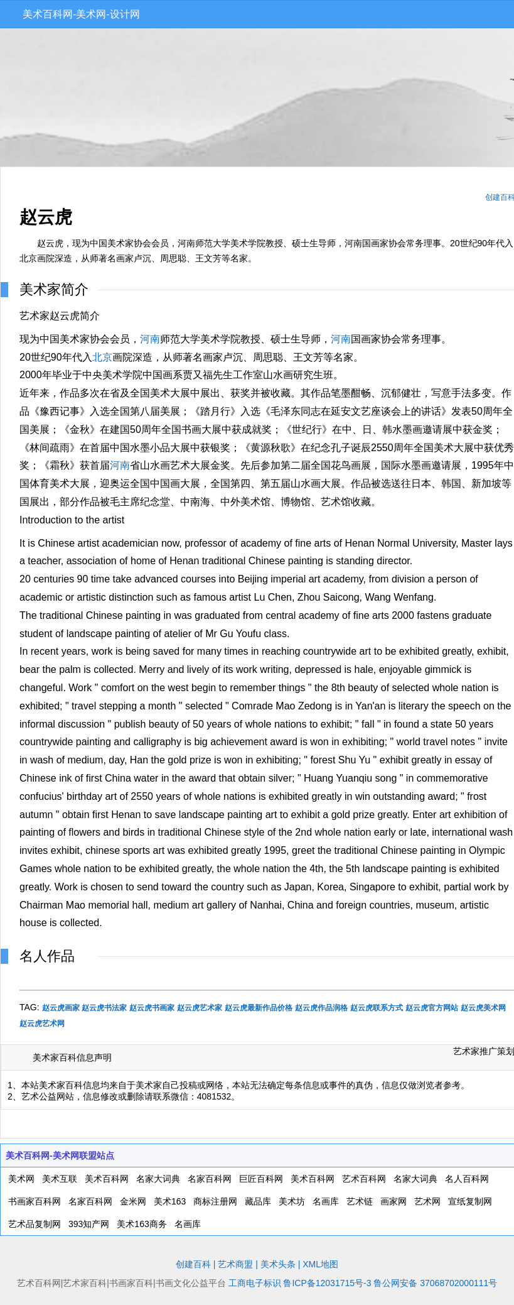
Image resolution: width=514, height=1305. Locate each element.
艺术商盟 (235, 1264)
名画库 (326, 1201)
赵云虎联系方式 (376, 1007)
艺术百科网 (364, 1179)
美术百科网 (107, 1179)
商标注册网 (215, 1201)
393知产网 (88, 1224)
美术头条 (278, 1264)
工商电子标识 (254, 1283)
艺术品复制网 (34, 1224)
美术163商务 (141, 1224)
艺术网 (427, 1201)
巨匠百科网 (261, 1179)
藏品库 (258, 1201)
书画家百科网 (34, 1201)
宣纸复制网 (470, 1201)
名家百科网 (210, 1179)
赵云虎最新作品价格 (258, 1007)
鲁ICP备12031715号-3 (327, 1283)
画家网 (393, 1201)
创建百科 (193, 1264)
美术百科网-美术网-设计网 (81, 14)
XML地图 (320, 1264)
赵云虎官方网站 (431, 1007)
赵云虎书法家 (104, 1007)
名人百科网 (467, 1179)
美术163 (170, 1201)
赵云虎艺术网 (42, 1023)
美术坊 (292, 1201)
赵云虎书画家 (151, 1007)
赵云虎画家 (61, 1007)
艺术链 (359, 1201)
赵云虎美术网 (483, 1007)
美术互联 (59, 1179)
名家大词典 (158, 1179)
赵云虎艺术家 (199, 1007)
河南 (150, 339)
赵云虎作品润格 (321, 1007)
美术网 (21, 1179)
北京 (102, 357)
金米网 (133, 1201)
